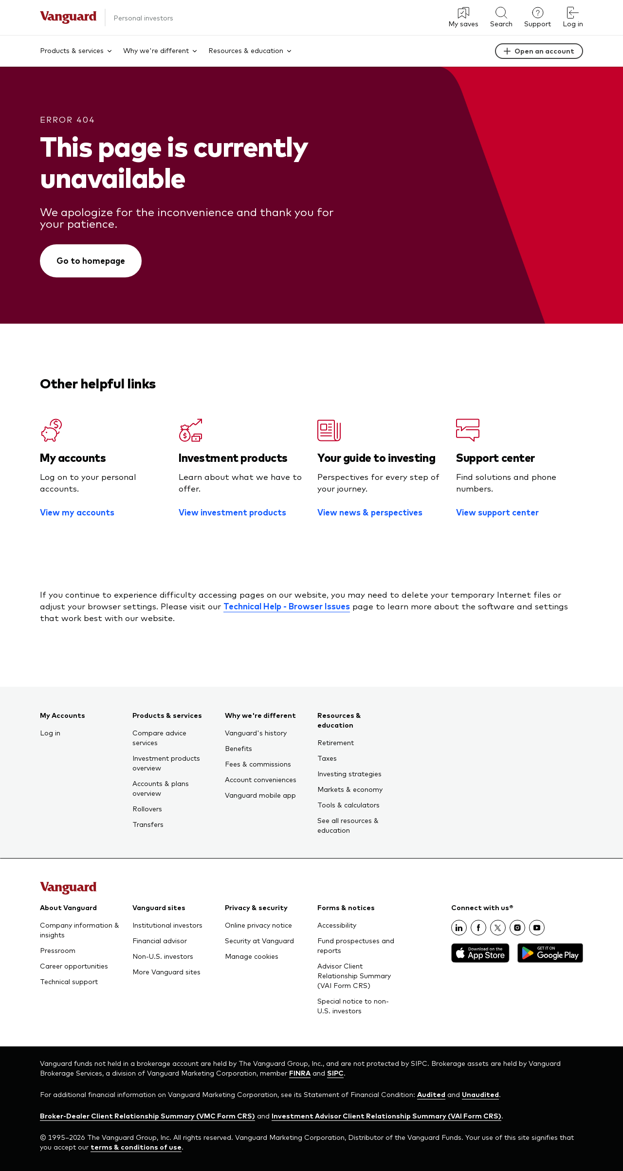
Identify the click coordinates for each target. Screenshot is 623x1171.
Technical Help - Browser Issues (286, 606)
